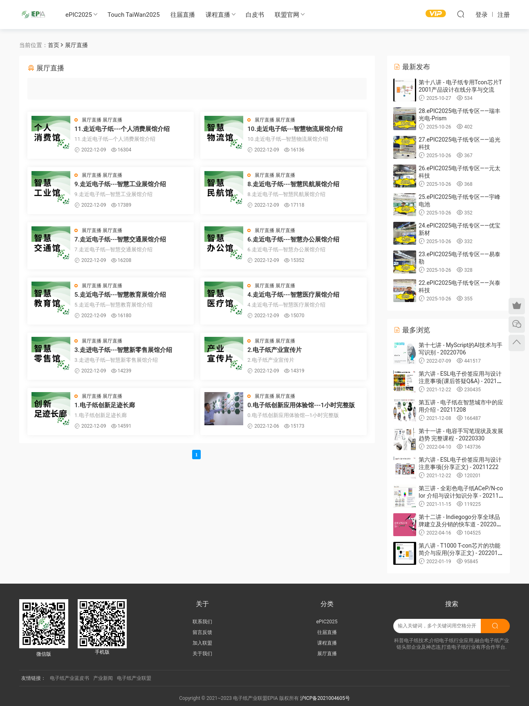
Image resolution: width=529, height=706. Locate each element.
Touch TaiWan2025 (134, 14)
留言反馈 (202, 632)
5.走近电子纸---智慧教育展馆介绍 (120, 294)
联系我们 (202, 622)
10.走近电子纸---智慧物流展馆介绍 (295, 129)
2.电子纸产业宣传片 (274, 350)
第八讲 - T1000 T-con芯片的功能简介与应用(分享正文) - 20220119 (460, 553)
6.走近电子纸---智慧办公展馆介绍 (293, 239)
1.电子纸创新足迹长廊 (104, 405)
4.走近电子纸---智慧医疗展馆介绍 (293, 294)
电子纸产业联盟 (134, 678)
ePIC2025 (78, 14)
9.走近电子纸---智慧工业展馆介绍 (120, 184)
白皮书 (255, 14)
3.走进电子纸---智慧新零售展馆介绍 (123, 350)
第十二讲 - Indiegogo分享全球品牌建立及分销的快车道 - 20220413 (461, 524)
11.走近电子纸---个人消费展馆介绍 (122, 129)
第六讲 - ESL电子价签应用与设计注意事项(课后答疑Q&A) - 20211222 (461, 381)
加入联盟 (202, 643)
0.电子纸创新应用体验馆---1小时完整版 (301, 405)
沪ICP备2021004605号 (325, 698)
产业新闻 (103, 678)
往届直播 (182, 14)
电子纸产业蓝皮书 (69, 678)
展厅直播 (91, 120)
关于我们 (202, 653)
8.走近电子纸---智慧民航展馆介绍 (293, 184)
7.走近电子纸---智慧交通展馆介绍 (120, 239)
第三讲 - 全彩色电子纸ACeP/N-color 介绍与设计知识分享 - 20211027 (461, 495)
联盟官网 (287, 14)
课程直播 (218, 14)
